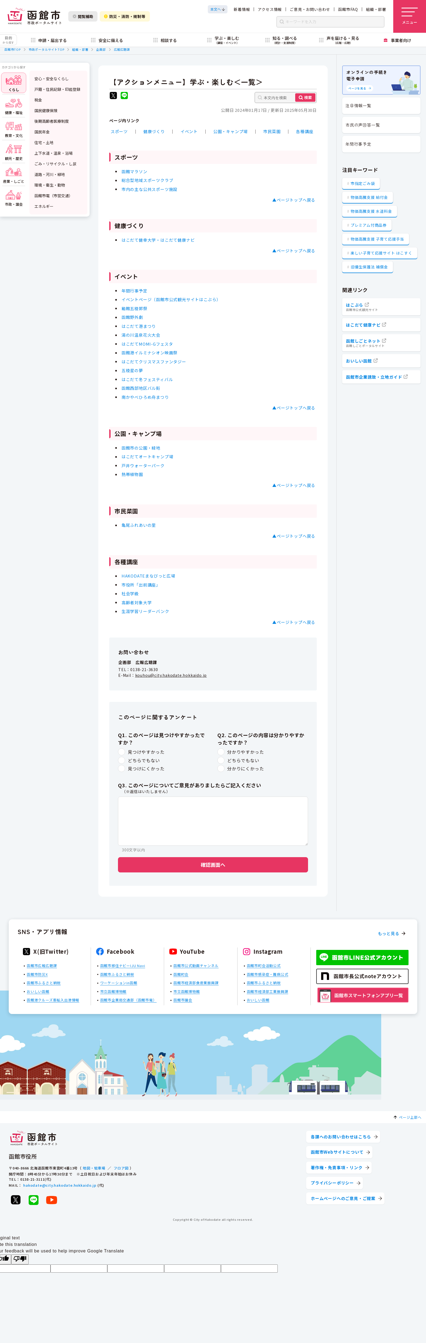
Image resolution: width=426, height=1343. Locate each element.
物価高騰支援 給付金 (369, 197)
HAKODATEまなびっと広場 (148, 576)
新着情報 (242, 9)
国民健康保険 (45, 110)
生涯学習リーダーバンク (145, 611)
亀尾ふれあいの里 (139, 525)
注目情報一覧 (358, 105)
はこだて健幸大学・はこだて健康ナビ (158, 240)
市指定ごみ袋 (363, 183)
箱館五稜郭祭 (134, 308)
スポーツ (119, 131)
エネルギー (44, 206)
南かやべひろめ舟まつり (145, 397)
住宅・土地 (44, 142)
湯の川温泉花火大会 (141, 335)
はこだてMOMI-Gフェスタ (147, 343)
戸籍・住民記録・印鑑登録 (57, 89)
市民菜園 (271, 131)
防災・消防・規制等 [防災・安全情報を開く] (125, 16)
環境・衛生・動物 (49, 185)
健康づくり (154, 131)
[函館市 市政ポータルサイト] (34, 16)
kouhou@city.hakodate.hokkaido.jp (171, 675)
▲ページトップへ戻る (293, 200)
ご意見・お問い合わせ (310, 9)
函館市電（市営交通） (53, 195)
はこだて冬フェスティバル (147, 379)
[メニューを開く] (409, 16)
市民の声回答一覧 (362, 125)
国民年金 (42, 131)
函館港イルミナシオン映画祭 (149, 352)
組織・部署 (376, 9)
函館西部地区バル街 (141, 388)
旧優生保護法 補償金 (369, 267)
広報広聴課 (122, 49)
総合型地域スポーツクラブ (147, 180)
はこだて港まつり (139, 326)
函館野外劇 (132, 317)
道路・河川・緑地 (49, 174)
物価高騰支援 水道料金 (371, 211)
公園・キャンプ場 (230, 131)
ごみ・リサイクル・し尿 (55, 163)
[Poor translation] (20, 1259)
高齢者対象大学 (137, 602)
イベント (189, 131)
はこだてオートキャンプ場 (147, 456)
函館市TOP (12, 49)
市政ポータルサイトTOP (46, 49)
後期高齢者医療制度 (51, 121)
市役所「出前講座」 (141, 584)
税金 (38, 100)
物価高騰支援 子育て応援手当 (377, 239)
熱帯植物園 (132, 474)
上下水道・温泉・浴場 (53, 153)
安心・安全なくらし (51, 78)
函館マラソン (134, 171)
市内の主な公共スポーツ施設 (149, 189)
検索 (308, 97)
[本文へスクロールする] (217, 9)
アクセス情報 (270, 9)
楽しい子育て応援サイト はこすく (381, 253)
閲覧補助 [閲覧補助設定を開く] (83, 16)
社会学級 (130, 593)
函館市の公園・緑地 (141, 447)
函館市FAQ (348, 9)
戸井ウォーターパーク (143, 465)
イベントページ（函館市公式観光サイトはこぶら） (171, 299)
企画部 (101, 49)
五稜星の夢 (132, 370)
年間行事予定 (134, 290)
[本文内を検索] (286, 97)
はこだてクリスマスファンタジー (154, 361)
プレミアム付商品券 (369, 225)
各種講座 (304, 131)
